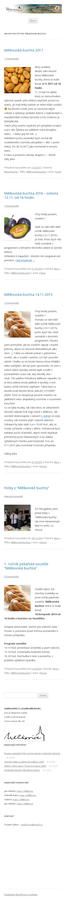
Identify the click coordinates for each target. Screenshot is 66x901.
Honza (42, 466)
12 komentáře (11, 303)
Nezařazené (11, 171)
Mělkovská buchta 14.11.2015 (28, 294)
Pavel (58, 171)
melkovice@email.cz (31, 824)
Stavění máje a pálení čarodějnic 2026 (24, 761)
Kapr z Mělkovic (25, 791)
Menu (33, 20)
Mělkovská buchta (36, 171)
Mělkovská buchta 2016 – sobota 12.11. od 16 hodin (31, 195)
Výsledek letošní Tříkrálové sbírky (22, 770)
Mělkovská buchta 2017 (23, 50)
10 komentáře (11, 205)
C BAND (46, 416)
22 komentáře (11, 576)
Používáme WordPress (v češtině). (21, 894)
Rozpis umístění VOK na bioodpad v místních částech (32, 753)
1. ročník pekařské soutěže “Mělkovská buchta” (26, 566)
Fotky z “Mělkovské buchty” (26, 487)
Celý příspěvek (25, 260)
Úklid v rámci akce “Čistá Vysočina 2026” (25, 765)
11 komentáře (11, 58)
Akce (56, 268)
